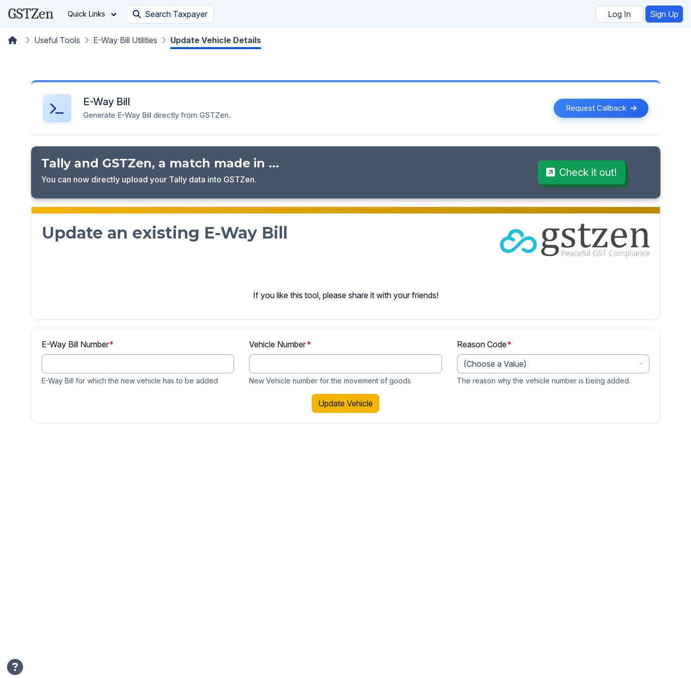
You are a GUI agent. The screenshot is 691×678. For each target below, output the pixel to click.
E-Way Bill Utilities (125, 40)
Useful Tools (57, 40)
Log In (619, 14)
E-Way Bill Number (78, 344)
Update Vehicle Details (215, 40)
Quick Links (92, 14)
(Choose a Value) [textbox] (495, 364)
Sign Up (664, 14)
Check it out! (581, 172)
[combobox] (553, 363)
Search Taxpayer (170, 14)
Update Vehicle (345, 403)
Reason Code (484, 344)
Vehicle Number (280, 344)
